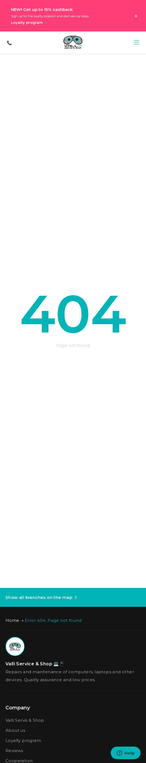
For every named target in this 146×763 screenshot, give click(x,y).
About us (15, 730)
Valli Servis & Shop (24, 720)
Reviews (14, 750)
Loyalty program (23, 740)
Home (12, 620)
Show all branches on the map (38, 597)
